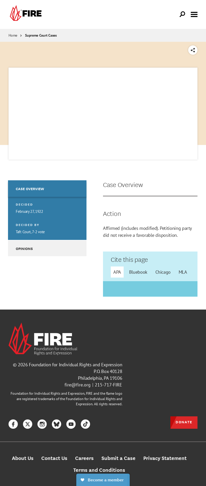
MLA (183, 272)
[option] (47, 210)
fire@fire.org (78, 385)
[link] (25, 14)
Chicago (163, 272)
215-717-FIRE (108, 385)
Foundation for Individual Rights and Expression (75, 365)
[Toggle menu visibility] (194, 14)
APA (117, 272)
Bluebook (138, 272)
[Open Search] (182, 14)
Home (13, 35)
